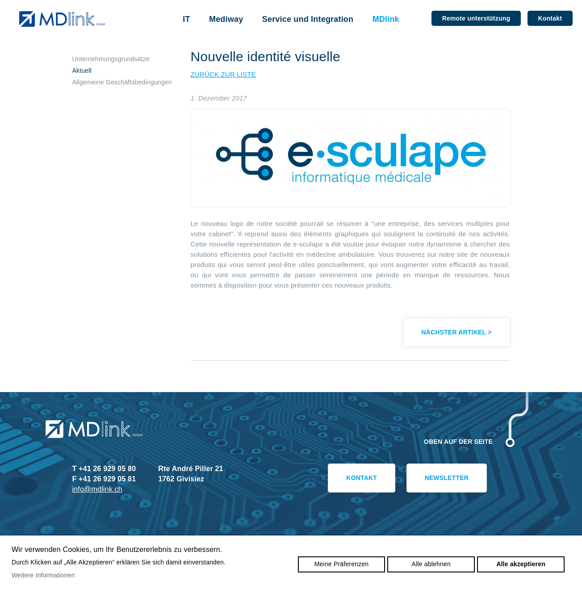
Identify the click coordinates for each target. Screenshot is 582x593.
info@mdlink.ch (97, 489)
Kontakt (550, 18)
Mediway (226, 19)
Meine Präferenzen (341, 564)
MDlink (386, 19)
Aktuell (82, 70)
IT (186, 19)
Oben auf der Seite (458, 441)
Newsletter (447, 477)
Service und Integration (308, 19)
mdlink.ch (61, 19)
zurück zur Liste (223, 74)
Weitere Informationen (43, 575)
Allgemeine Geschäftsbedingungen (122, 82)
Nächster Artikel (456, 332)
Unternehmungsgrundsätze (111, 59)
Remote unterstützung (476, 18)
